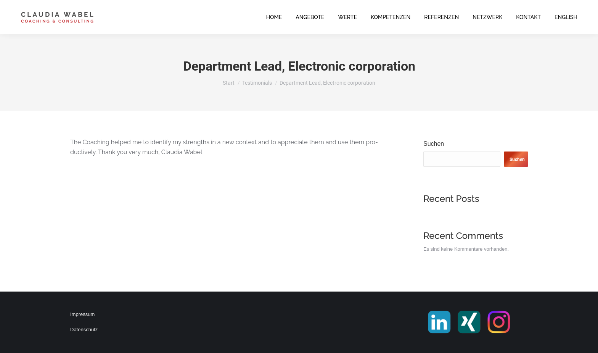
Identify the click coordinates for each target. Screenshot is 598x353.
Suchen (433, 143)
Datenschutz (84, 329)
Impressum (82, 314)
